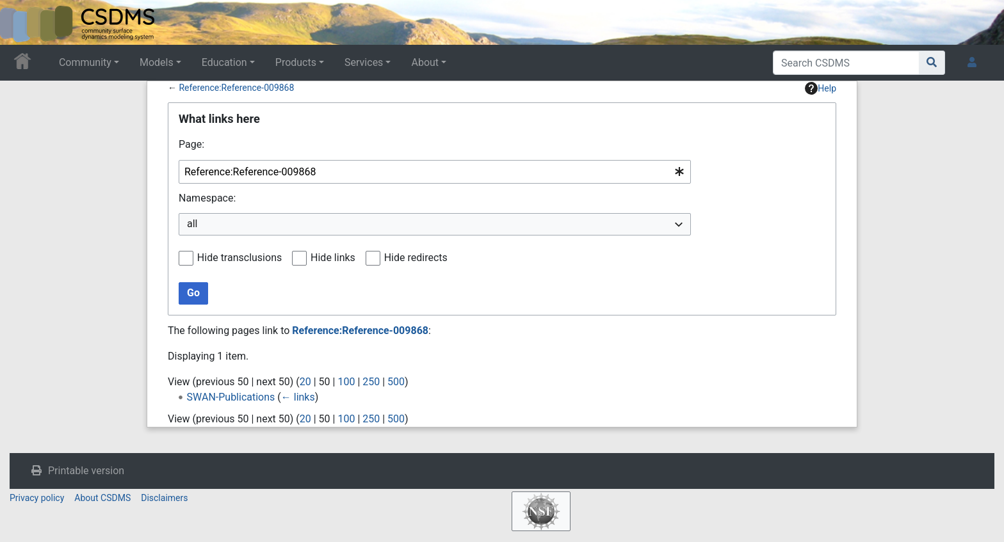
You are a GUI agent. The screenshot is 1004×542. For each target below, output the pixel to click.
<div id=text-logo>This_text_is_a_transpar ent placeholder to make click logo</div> (20, 22)
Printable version (86, 471)
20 (305, 382)
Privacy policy (37, 498)
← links (298, 397)
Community (85, 62)
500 (396, 382)
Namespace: (207, 198)
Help (820, 88)
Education (224, 62)
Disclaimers (164, 498)
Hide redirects (416, 257)
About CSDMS (102, 498)
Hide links (333, 257)
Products (295, 62)
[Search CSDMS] (846, 63)
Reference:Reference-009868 (236, 88)
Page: (191, 144)
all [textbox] (192, 224)
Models (157, 62)
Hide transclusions (239, 257)
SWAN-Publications (231, 397)
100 (346, 382)
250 (371, 382)
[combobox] (435, 172)
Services (363, 62)
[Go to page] (932, 63)
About (425, 62)
